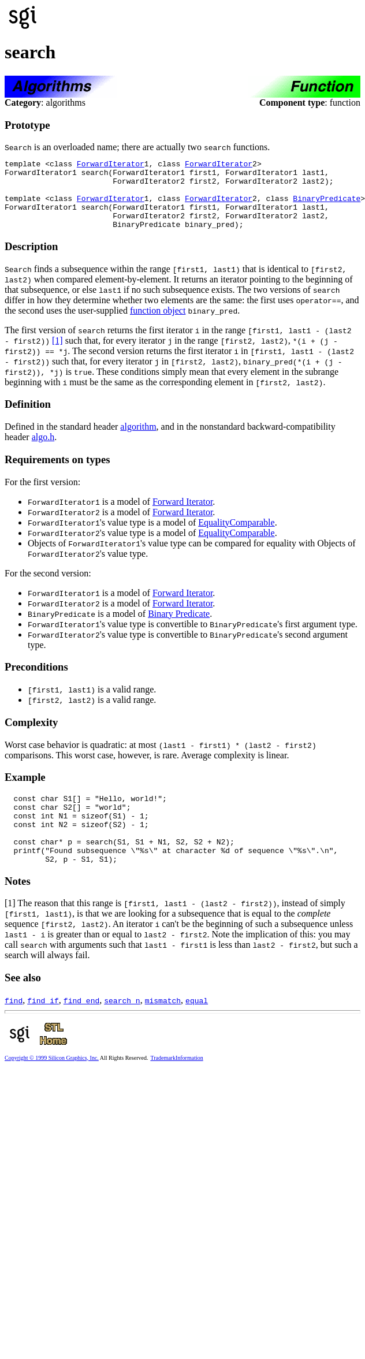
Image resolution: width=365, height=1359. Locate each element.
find (14, 1028)
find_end (81, 1028)
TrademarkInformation (176, 1085)
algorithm (138, 440)
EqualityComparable (236, 536)
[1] (57, 354)
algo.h (43, 451)
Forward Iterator (182, 515)
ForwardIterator (110, 165)
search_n (122, 1028)
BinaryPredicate (326, 207)
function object (157, 324)
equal (196, 1028)
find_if (43, 1028)
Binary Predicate (179, 627)
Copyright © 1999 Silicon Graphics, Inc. (52, 1085)
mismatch (163, 1028)
